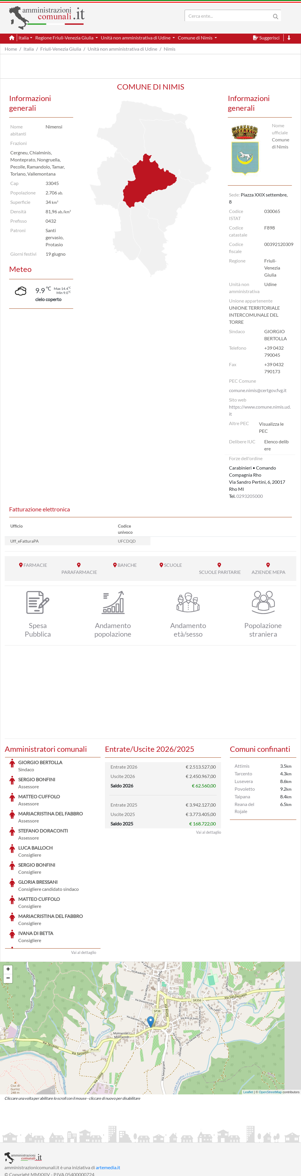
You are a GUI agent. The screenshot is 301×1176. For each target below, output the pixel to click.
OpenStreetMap (270, 1048)
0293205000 (249, 496)
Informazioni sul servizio (28, 1137)
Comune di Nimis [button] (195, 37)
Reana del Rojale (244, 807)
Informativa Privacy (76, 1137)
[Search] (229, 15)
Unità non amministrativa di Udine (122, 49)
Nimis (169, 49)
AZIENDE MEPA (268, 572)
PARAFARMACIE (79, 572)
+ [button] (8, 925)
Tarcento (243, 773)
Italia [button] (24, 37)
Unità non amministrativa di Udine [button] (136, 37)
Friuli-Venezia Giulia (60, 49)
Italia (29, 49)
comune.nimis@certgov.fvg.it (258, 390)
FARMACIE (35, 565)
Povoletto (245, 789)
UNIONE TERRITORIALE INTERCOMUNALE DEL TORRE (254, 315)
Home (11, 49)
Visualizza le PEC (271, 427)
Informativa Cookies (120, 1137)
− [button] (8, 934)
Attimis (242, 766)
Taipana (242, 796)
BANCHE (127, 565)
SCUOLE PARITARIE (220, 572)
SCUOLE (173, 565)
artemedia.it (108, 1123)
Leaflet (248, 1048)
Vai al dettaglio (83, 908)
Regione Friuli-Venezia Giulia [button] (64, 37)
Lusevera (244, 781)
